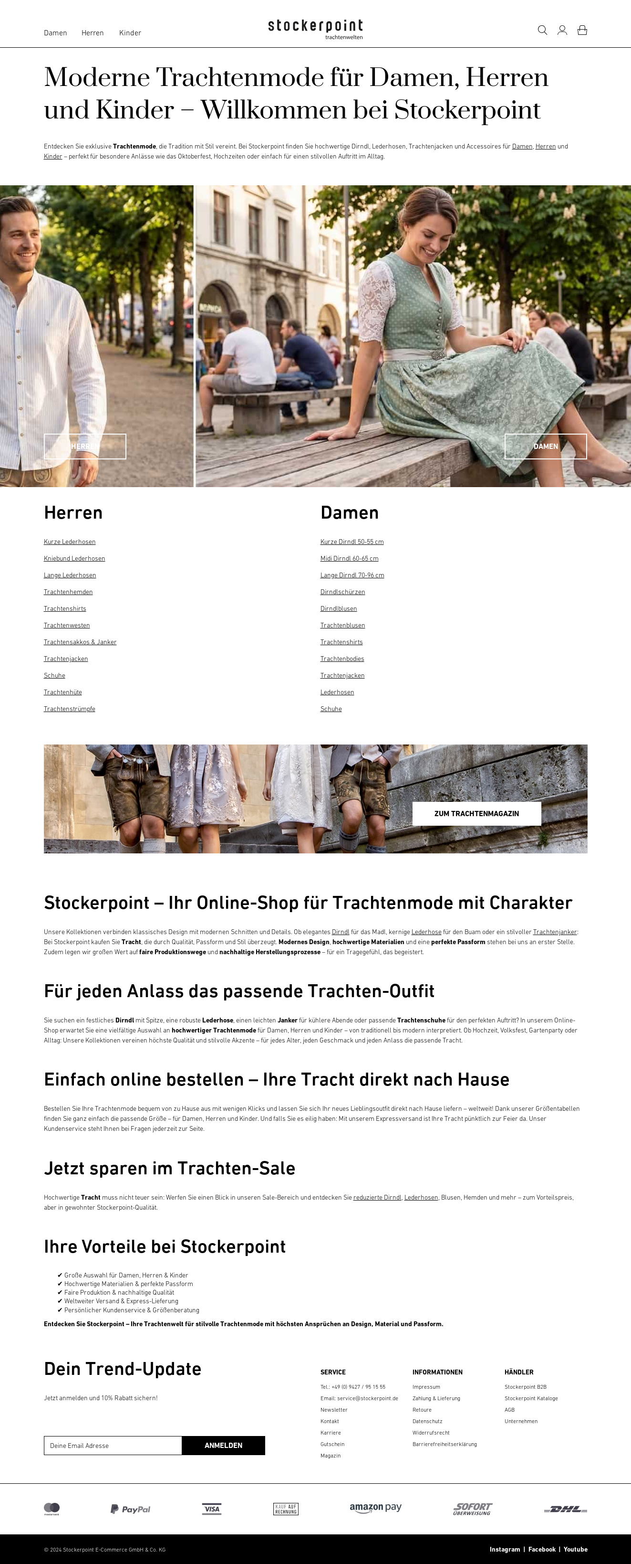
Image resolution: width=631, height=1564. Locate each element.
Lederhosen (337, 692)
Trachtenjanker (555, 932)
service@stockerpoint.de (367, 1398)
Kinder (130, 32)
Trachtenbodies (342, 658)
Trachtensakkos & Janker (80, 642)
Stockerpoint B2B (526, 1386)
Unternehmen (521, 1421)
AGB (510, 1409)
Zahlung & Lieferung (436, 1398)
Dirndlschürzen (343, 592)
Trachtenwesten (67, 625)
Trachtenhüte (63, 692)
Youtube (574, 1549)
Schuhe (54, 675)
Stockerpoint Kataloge (531, 1398)
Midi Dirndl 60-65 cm (350, 558)
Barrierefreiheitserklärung (445, 1444)
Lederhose (427, 932)
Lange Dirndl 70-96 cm (352, 575)
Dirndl (341, 932)
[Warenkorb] (582, 30)
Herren (93, 32)
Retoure (422, 1409)
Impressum (426, 1386)
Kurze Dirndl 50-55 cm (352, 541)
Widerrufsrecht (431, 1432)
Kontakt (330, 1421)
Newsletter (334, 1409)
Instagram (505, 1549)
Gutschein (332, 1444)
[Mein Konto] (562, 30)
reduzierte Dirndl (377, 1197)
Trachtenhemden (68, 592)
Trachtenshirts (65, 608)
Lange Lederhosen (70, 575)
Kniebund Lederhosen (74, 558)
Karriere (331, 1432)
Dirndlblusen (339, 608)
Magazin (331, 1455)
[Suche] (542, 30)
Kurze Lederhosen (70, 541)
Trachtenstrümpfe (69, 709)
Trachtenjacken (66, 658)
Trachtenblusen (343, 625)
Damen (55, 32)
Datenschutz (428, 1421)
